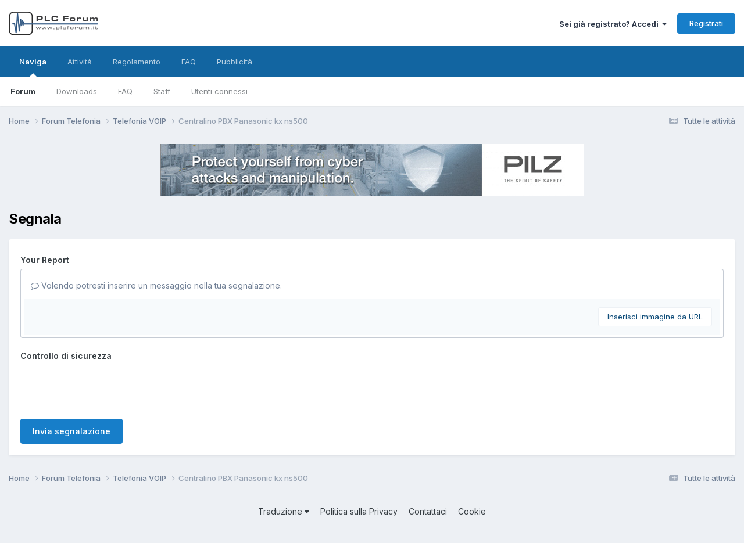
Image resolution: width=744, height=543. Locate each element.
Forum (22, 91)
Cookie (472, 511)
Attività (79, 61)
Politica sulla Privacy (359, 511)
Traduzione (283, 511)
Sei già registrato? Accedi (613, 23)
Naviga (32, 67)
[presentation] (108, 387)
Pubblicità (234, 61)
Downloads (76, 91)
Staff (161, 91)
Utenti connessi (219, 91)
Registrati (706, 23)
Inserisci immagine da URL (655, 316)
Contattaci (428, 511)
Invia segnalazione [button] (71, 431)
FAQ (125, 91)
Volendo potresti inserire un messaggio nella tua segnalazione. (156, 285)
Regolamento (136, 61)
